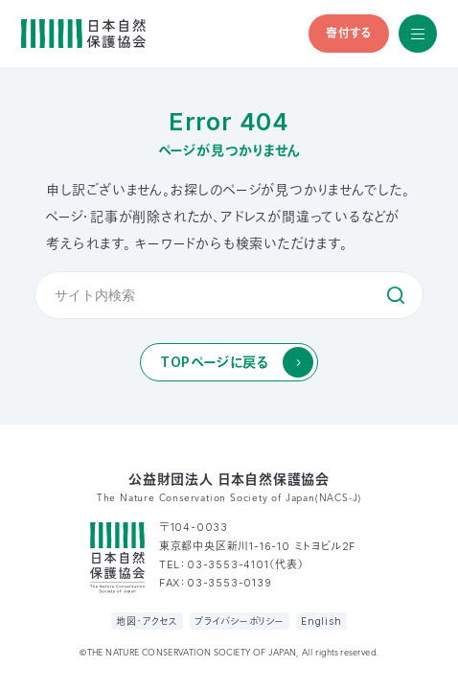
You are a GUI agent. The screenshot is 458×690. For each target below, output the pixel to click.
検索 (396, 295)
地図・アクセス (147, 621)
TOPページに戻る (214, 362)
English (321, 621)
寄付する (349, 33)
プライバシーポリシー (240, 621)
